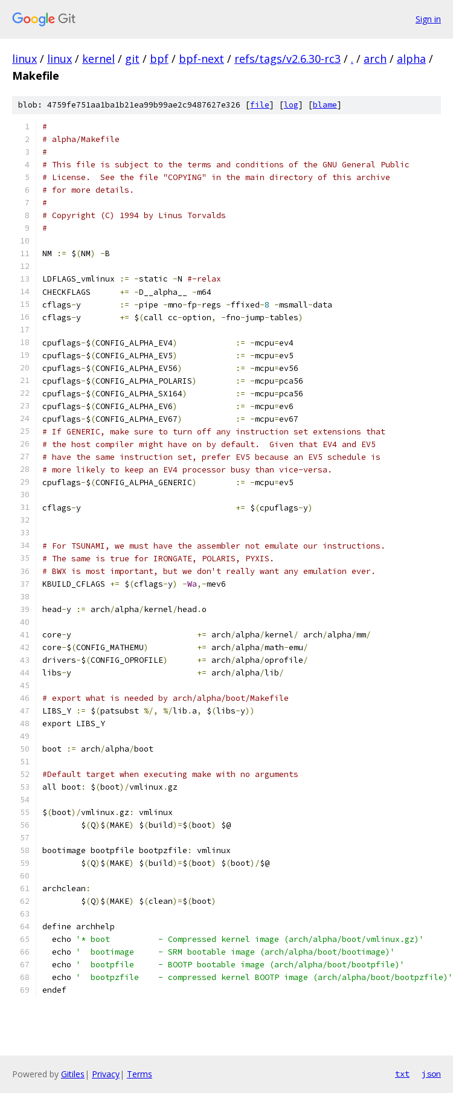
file (259, 105)
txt (402, 1073)
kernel (98, 58)
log (291, 105)
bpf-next (201, 58)
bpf (159, 58)
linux (24, 58)
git (132, 58)
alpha (411, 58)
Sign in (428, 19)
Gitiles (73, 1074)
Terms (139, 1074)
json (431, 1073)
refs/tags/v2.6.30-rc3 (287, 58)
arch (375, 58)
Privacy (106, 1074)
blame (325, 105)
